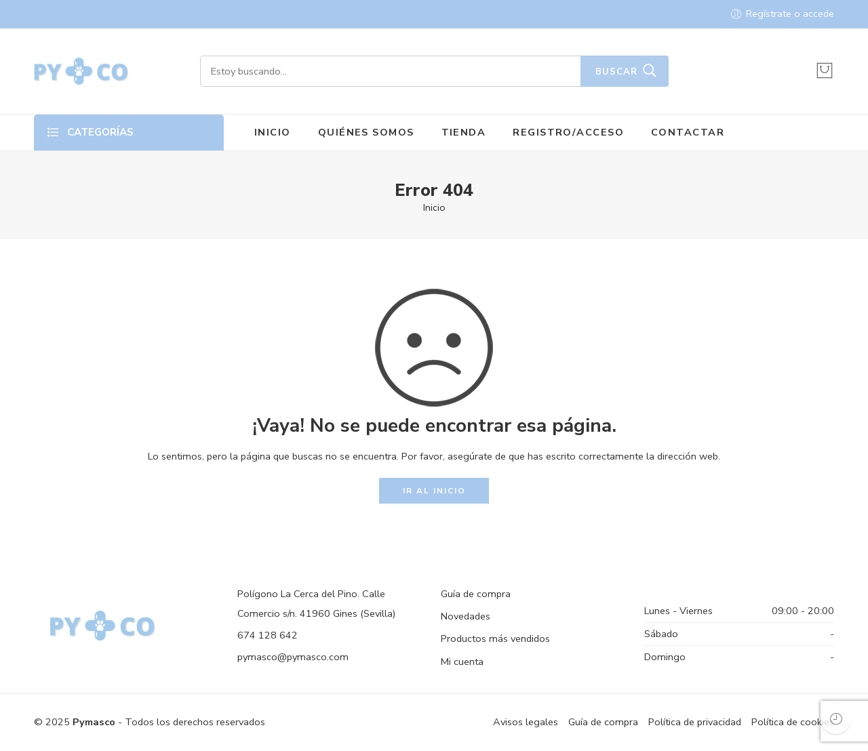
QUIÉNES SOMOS (366, 132)
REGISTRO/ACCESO (568, 132)
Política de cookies (792, 722)
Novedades (465, 616)
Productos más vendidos (495, 638)
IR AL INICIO (434, 490)
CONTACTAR (687, 132)
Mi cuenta (462, 661)
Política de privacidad (694, 722)
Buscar (616, 72)
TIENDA (463, 132)
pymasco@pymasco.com (293, 657)
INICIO (272, 132)
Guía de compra (476, 594)
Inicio (434, 207)
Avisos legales (525, 722)
